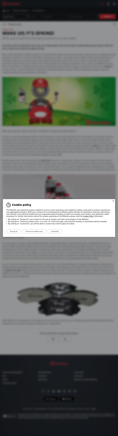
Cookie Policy (88, 216)
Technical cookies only (34, 231)
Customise (55, 231)
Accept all (13, 231)
